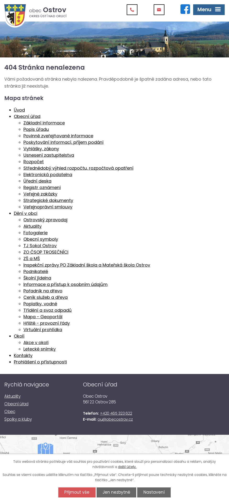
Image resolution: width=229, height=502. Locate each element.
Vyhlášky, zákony (41, 149)
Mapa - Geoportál (42, 317)
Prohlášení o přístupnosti (40, 362)
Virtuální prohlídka (42, 330)
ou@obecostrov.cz (115, 419)
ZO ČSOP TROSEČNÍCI (45, 252)
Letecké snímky (39, 349)
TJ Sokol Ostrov (40, 246)
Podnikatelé (35, 271)
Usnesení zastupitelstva (48, 155)
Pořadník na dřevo (42, 291)
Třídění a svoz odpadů (47, 310)
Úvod (19, 110)
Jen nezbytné (116, 492)
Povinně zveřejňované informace (58, 136)
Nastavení (154, 492)
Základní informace (44, 123)
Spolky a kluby (18, 419)
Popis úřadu (36, 129)
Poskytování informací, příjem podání (63, 142)
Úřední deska (37, 181)
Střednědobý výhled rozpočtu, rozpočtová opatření (78, 168)
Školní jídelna (37, 278)
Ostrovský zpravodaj (45, 220)
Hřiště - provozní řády (46, 323)
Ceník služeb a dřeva (45, 297)
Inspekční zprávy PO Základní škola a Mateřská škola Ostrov (86, 265)
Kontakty (23, 355)
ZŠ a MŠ (31, 259)
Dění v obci (25, 213)
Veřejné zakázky (40, 194)
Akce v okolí (36, 343)
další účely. (127, 466)
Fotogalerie (35, 233)
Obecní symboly (40, 239)
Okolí (19, 336)
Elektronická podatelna (47, 175)
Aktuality (32, 226)
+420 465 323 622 (116, 413)
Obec (9, 411)
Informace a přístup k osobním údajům (65, 284)
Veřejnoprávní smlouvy (47, 207)
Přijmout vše (76, 492)
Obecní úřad (27, 116)
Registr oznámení (42, 187)
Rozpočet (33, 162)
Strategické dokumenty (48, 200)
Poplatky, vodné (40, 304)
